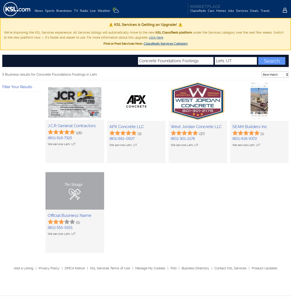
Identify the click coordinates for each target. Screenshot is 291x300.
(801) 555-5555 (60, 228)
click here (156, 38)
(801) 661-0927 (122, 139)
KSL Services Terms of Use (110, 268)
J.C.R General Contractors (72, 126)
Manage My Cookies (150, 268)
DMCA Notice (75, 268)
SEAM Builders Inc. (250, 126)
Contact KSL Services (230, 268)
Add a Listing (23, 268)
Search (272, 61)
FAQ (173, 268)
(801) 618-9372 (244, 139)
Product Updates (264, 268)
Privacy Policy (49, 268)
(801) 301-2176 (183, 139)
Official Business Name (69, 215)
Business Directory (195, 268)
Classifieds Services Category (166, 44)
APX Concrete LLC (126, 126)
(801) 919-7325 (60, 138)
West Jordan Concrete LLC (196, 126)
